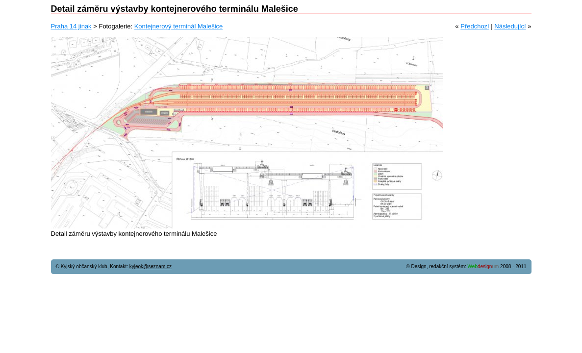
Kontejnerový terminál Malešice (178, 26)
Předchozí (474, 26)
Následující (510, 26)
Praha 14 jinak (71, 26)
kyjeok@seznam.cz (150, 266)
